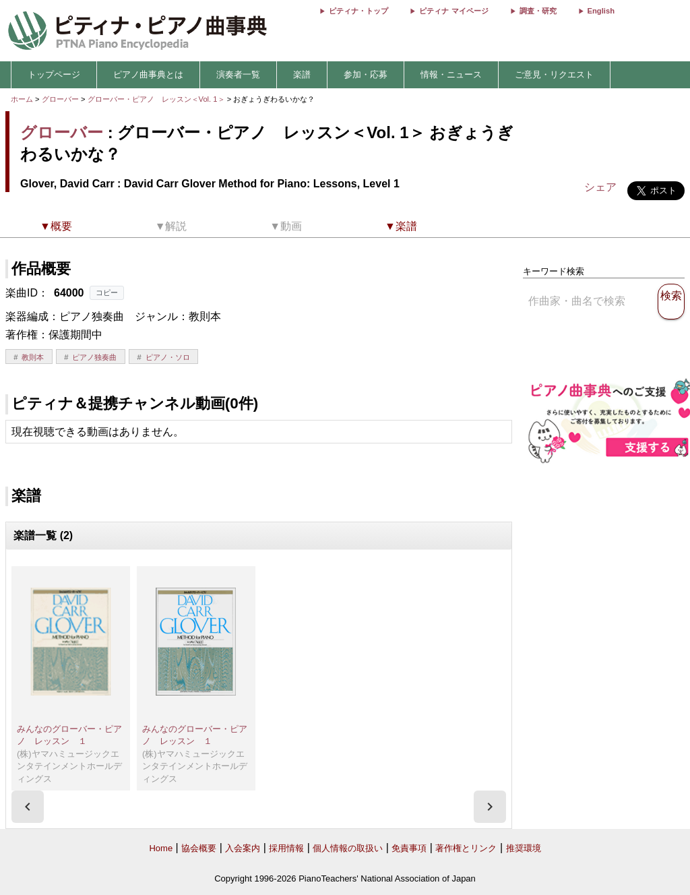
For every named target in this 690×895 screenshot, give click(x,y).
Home (160, 848)
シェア (600, 187)
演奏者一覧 (238, 74)
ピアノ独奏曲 (94, 357)
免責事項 (409, 848)
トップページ (54, 74)
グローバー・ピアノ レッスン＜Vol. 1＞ (157, 99)
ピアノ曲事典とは (148, 74)
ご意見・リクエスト (554, 74)
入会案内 (242, 848)
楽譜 (302, 74)
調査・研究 (538, 11)
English (601, 11)
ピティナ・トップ (358, 11)
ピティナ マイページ (453, 11)
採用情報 (286, 848)
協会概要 (198, 848)
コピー (107, 292)
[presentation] (27, 807)
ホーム (22, 99)
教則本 (33, 357)
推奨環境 (523, 848)
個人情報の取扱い (348, 848)
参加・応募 (365, 74)
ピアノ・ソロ (168, 357)
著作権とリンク (466, 848)
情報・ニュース (451, 74)
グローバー (60, 99)
